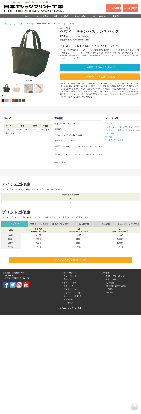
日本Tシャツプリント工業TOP (13, 24)
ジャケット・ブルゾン (73, 296)
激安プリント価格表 (61, 16)
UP (134, 405)
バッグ (31, 24)
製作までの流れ (80, 16)
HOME (26, 16)
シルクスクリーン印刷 (114, 140)
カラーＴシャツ (70, 276)
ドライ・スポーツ (71, 283)
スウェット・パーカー (73, 293)
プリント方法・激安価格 (115, 276)
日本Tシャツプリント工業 (71, 308)
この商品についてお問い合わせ (99, 76)
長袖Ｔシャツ (69, 279)
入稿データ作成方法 (99, 16)
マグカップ (68, 303)
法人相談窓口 (110, 283)
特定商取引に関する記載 (115, 286)
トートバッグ (69, 299)
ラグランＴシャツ (71, 289)
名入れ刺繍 (109, 133)
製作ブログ (117, 16)
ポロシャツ (68, 286)
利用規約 (109, 289)
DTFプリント (110, 124)
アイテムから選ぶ (41, 16)
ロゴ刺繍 (108, 137)
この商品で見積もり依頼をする (99, 67)
